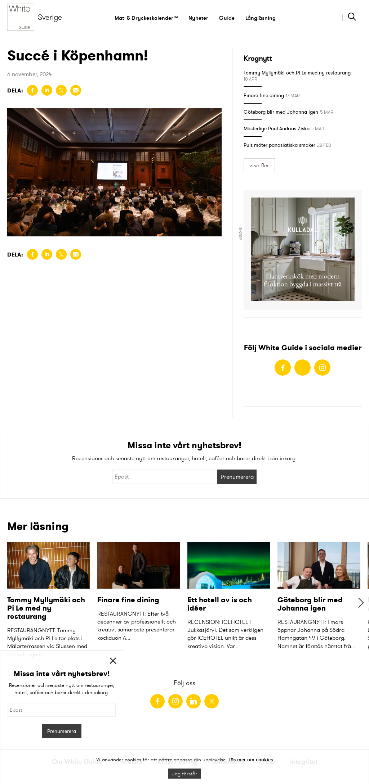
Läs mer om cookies (250, 759)
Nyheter (198, 17)
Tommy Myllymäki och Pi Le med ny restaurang (297, 72)
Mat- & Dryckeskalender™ (146, 17)
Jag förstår (184, 773)
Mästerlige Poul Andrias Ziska (277, 128)
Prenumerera (237, 476)
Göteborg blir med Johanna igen (281, 112)
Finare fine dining (264, 95)
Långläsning (260, 17)
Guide (227, 17)
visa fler (259, 165)
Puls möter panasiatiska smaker (279, 145)
